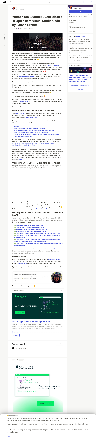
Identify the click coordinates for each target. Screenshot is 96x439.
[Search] (8, 2)
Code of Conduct (33, 353)
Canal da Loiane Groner (43, 209)
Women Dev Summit (54, 65)
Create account (88, 1)
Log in (80, 1)
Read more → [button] (80, 89)
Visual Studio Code (31, 117)
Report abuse (42, 353)
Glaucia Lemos (19, 7)
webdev (20, 28)
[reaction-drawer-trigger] (5, 33)
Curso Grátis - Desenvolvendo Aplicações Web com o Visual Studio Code (38, 233)
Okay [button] (9, 436)
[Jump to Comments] (5, 39)
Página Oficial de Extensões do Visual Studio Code (31, 231)
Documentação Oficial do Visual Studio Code (29, 225)
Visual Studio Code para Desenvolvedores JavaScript (32, 229)
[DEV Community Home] (4, 2)
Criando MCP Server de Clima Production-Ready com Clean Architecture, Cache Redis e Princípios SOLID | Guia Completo (80, 58)
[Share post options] (4, 53)
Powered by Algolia (48, 1)
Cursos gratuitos (52, 249)
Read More (15, 335)
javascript (30, 28)
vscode (15, 28)
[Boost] (5, 48)
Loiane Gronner (23, 101)
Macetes (16, 126)
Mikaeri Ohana (22, 263)
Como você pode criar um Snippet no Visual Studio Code (31, 132)
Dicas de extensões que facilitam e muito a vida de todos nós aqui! (34, 130)
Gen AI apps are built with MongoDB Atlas (31, 321)
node (24, 28)
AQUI (21, 159)
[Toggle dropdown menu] (62, 290)
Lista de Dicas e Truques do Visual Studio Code (30, 227)
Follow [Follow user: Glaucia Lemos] (80, 11)
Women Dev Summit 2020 (26, 76)
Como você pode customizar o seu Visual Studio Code (30, 128)
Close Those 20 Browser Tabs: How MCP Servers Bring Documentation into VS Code (80, 41)
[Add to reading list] (5, 44)
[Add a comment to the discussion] (39, 349)
